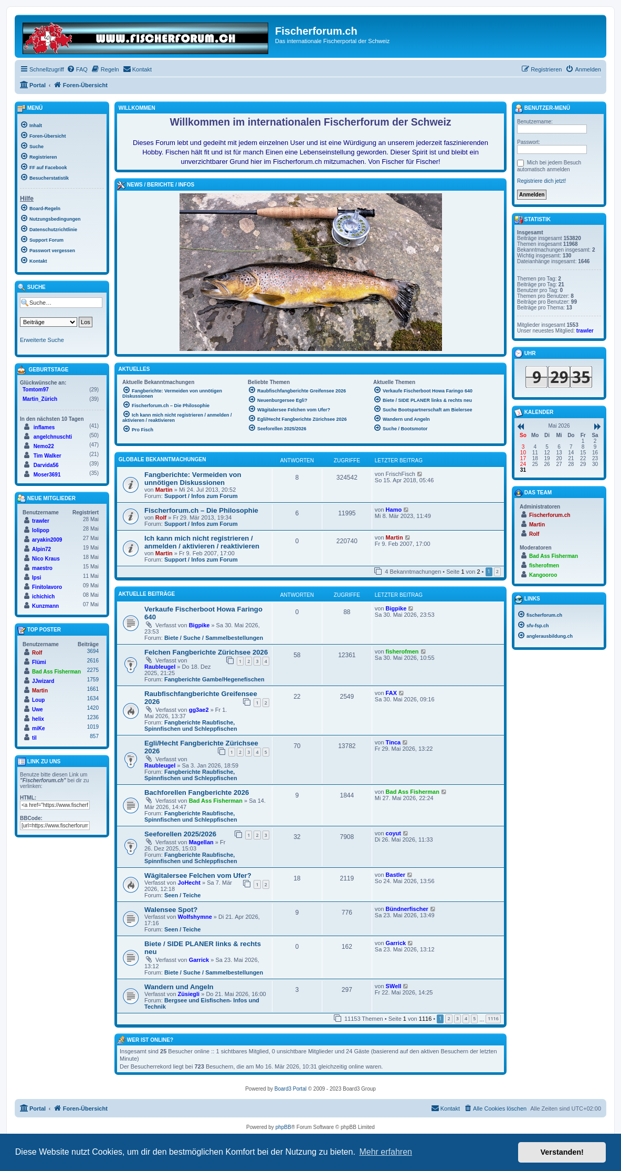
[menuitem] (77, 69)
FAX (391, 693)
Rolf (160, 517)
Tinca (393, 742)
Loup (38, 700)
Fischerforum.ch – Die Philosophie (201, 510)
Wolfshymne (195, 917)
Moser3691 (47, 475)
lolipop (40, 530)
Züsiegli (189, 994)
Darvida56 (46, 465)
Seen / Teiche (182, 895)
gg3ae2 (199, 710)
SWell (394, 986)
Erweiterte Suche (42, 340)
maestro (42, 568)
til (34, 738)
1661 (93, 689)
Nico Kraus (46, 559)
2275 (93, 670)
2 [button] (497, 571)
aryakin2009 (47, 540)
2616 (93, 661)
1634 (93, 698)
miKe (38, 728)
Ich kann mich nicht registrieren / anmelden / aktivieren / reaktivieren (201, 542)
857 (94, 736)
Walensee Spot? (170, 910)
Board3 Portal (291, 1089)
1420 (93, 708)
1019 (93, 727)
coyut (393, 833)
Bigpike (199, 625)
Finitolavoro (47, 587)
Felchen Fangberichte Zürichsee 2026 (206, 652)
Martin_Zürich (40, 399)
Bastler (395, 875)
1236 (93, 717)
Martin (164, 489)
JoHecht (189, 882)
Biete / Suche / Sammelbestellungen (213, 638)
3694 (93, 651)
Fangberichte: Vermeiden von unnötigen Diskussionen (192, 478)
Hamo (394, 509)
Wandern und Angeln (179, 987)
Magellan (201, 842)
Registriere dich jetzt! (541, 181)
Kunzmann (45, 606)
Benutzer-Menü (542, 109)
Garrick (199, 960)
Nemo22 (44, 446)
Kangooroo (543, 575)
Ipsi (36, 578)
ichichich (43, 596)
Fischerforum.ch (549, 515)
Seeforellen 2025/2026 (180, 834)
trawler (40, 521)
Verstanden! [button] (562, 1152)
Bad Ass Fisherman (216, 800)
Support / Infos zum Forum (201, 496)
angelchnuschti (53, 437)
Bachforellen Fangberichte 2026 (196, 792)
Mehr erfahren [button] (385, 1151)
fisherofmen (402, 651)
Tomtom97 (36, 389)
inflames (44, 427)
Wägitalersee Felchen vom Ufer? (197, 875)
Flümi (39, 662)
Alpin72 (41, 549)
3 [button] (457, 1018)
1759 (93, 679)
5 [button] (474, 1018)
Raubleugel (159, 667)
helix (38, 719)
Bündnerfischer (407, 909)
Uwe (37, 709)
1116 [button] (493, 1018)
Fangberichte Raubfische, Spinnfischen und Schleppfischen (190, 725)
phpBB (283, 1127)
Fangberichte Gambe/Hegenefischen (214, 679)
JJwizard (43, 681)
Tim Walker (47, 456)
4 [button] (466, 1018)
